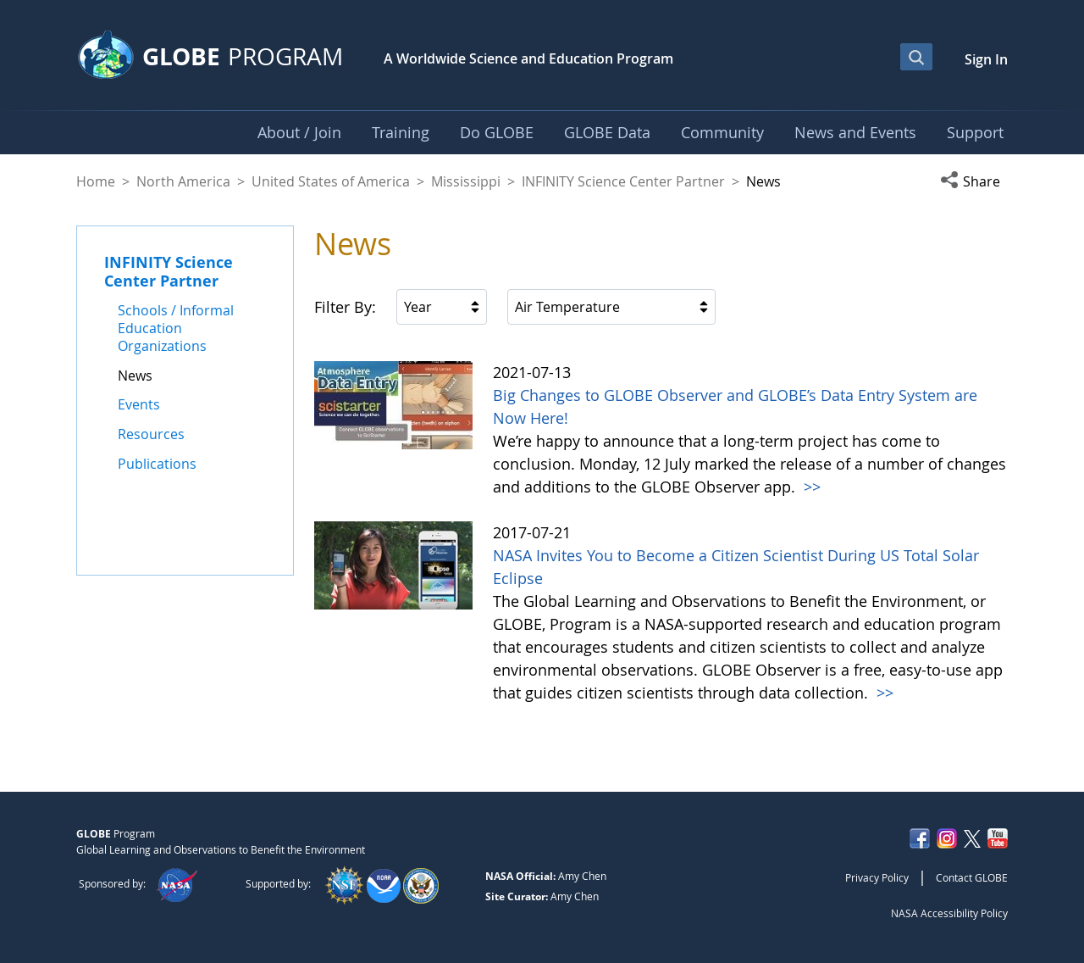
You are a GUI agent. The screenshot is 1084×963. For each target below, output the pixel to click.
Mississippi (466, 181)
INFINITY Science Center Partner (623, 181)
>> (810, 486)
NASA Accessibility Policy (949, 913)
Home (95, 181)
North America (183, 181)
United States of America (331, 181)
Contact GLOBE (972, 877)
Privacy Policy (877, 877)
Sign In (986, 59)
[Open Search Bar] (916, 56)
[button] (974, 181)
